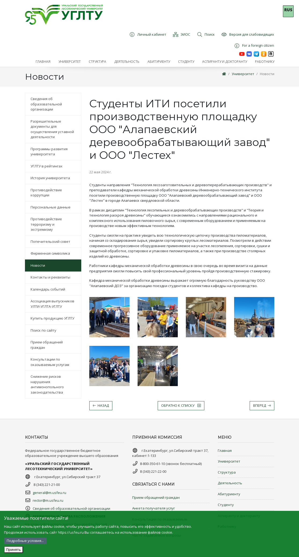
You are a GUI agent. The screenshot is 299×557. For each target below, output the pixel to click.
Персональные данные (51, 207)
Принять (13, 549)
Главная (225, 450)
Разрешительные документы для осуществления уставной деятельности (52, 129)
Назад (101, 405)
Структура (227, 472)
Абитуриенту (229, 494)
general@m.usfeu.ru (49, 492)
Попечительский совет (50, 241)
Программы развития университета (49, 151)
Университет (243, 73)
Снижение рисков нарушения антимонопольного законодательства (47, 384)
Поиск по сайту (43, 330)
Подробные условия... (25, 540)
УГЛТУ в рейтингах (46, 166)
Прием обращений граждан (47, 345)
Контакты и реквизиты (50, 277)
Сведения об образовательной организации (46, 104)
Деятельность (230, 483)
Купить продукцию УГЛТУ (52, 318)
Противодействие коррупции (46, 193)
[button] (69, 62)
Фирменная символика (50, 253)
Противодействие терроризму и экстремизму (46, 224)
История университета (50, 177)
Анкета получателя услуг (153, 508)
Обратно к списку (181, 405)
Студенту (226, 504)
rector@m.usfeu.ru (48, 500)
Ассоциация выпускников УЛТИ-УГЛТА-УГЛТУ (52, 304)
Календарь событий (48, 289)
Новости (267, 73)
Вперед (262, 405)
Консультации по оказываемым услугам (50, 362)
